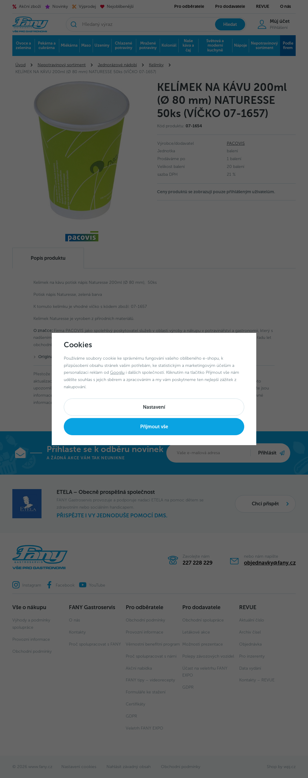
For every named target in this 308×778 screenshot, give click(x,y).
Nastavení (154, 407)
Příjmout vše (154, 426)
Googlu (117, 372)
